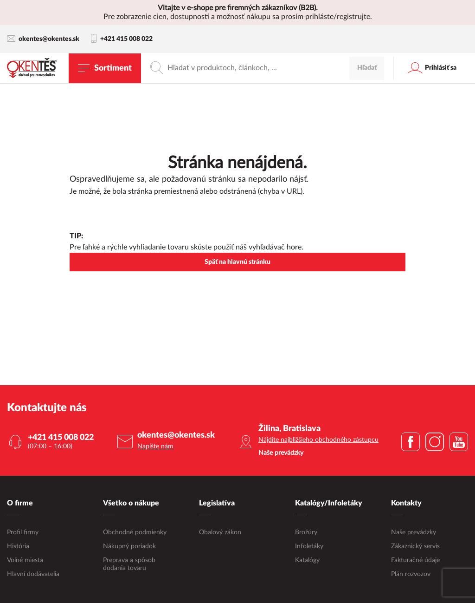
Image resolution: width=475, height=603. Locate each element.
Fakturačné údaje (415, 560)
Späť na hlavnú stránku (237, 262)
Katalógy (307, 560)
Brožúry (306, 532)
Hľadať (367, 68)
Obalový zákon (220, 532)
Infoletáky (309, 546)
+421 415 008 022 (122, 39)
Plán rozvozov (410, 573)
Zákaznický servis (415, 546)
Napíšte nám (155, 446)
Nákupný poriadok (129, 546)
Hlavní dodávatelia (33, 573)
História (18, 546)
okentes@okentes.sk (43, 38)
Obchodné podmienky (135, 532)
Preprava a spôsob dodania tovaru (129, 564)
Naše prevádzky (413, 532)
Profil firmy (23, 532)
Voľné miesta (25, 560)
